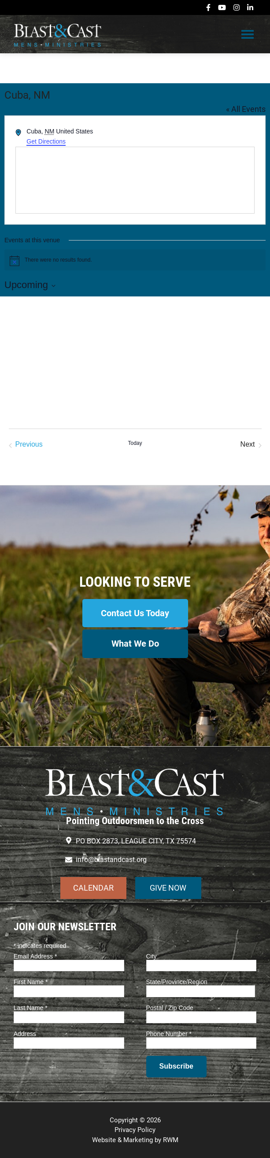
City (151, 956)
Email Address (35, 956)
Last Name (31, 1007)
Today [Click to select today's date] (135, 443)
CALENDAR (93, 887)
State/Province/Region (176, 981)
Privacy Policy (135, 1130)
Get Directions (46, 141)
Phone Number (169, 1033)
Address (25, 1033)
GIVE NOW (168, 887)
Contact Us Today (135, 613)
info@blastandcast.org (111, 859)
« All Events (246, 109)
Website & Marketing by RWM (135, 1140)
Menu (247, 33)
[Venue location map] (135, 180)
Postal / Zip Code (169, 1007)
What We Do (135, 643)
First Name (31, 981)
